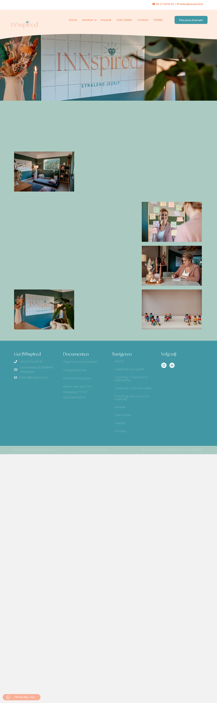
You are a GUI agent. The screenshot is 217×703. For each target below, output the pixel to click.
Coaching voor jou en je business (132, 397)
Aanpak (106, 20)
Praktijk (120, 423)
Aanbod (87, 20)
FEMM (158, 20)
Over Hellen (124, 20)
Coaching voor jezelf (129, 369)
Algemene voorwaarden (80, 361)
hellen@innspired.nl (191, 4)
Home (73, 20)
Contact (142, 20)
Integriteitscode (74, 370)
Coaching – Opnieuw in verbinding (131, 379)
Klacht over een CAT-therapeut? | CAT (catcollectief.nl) (77, 392)
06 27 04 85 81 (165, 4)
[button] (95, 20)
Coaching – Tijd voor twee (133, 388)
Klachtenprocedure (77, 378)
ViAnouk (52, 449)
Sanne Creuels (99, 449)
